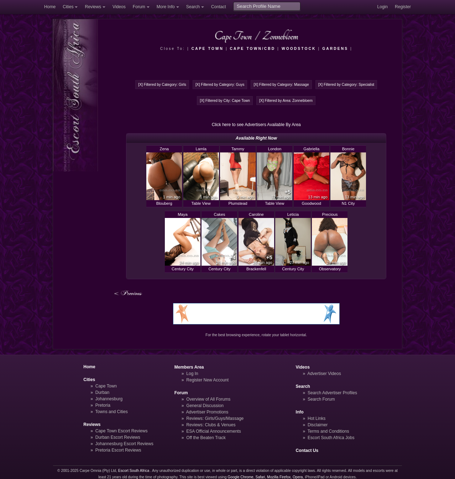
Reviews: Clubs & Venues (210, 424)
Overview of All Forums (208, 399)
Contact (218, 6)
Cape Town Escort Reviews (121, 430)
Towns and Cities (111, 411)
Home (50, 6)
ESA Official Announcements (213, 431)
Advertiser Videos (324, 373)
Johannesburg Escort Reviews (124, 443)
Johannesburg (109, 398)
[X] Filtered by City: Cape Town (225, 101)
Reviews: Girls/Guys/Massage (215, 418)
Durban (102, 392)
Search (193, 6)
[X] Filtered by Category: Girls (162, 85)
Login (382, 6)
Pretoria (102, 405)
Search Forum (321, 399)
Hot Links (316, 418)
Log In (192, 373)
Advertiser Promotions (207, 412)
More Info (166, 6)
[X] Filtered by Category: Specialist (346, 85)
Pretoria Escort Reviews (118, 450)
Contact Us (307, 450)
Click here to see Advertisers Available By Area (256, 124)
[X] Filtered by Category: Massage (281, 85)
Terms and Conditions (328, 431)
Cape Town (106, 386)
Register (403, 6)
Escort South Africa (133, 471)
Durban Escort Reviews (117, 437)
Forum (139, 6)
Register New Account (207, 380)
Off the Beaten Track (206, 437)
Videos (119, 6)
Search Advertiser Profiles (332, 392)
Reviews (93, 6)
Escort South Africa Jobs (331, 437)
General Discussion (205, 405)
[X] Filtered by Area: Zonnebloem (286, 101)
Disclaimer (318, 424)
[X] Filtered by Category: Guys (220, 85)
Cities (68, 6)
